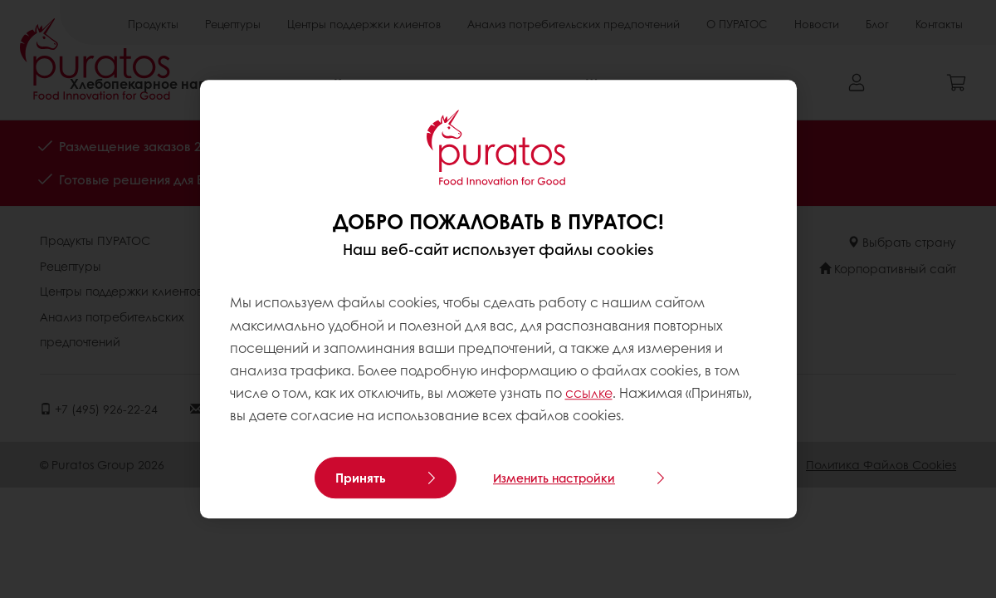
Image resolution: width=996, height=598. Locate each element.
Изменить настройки (554, 477)
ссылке (589, 392)
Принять (360, 477)
